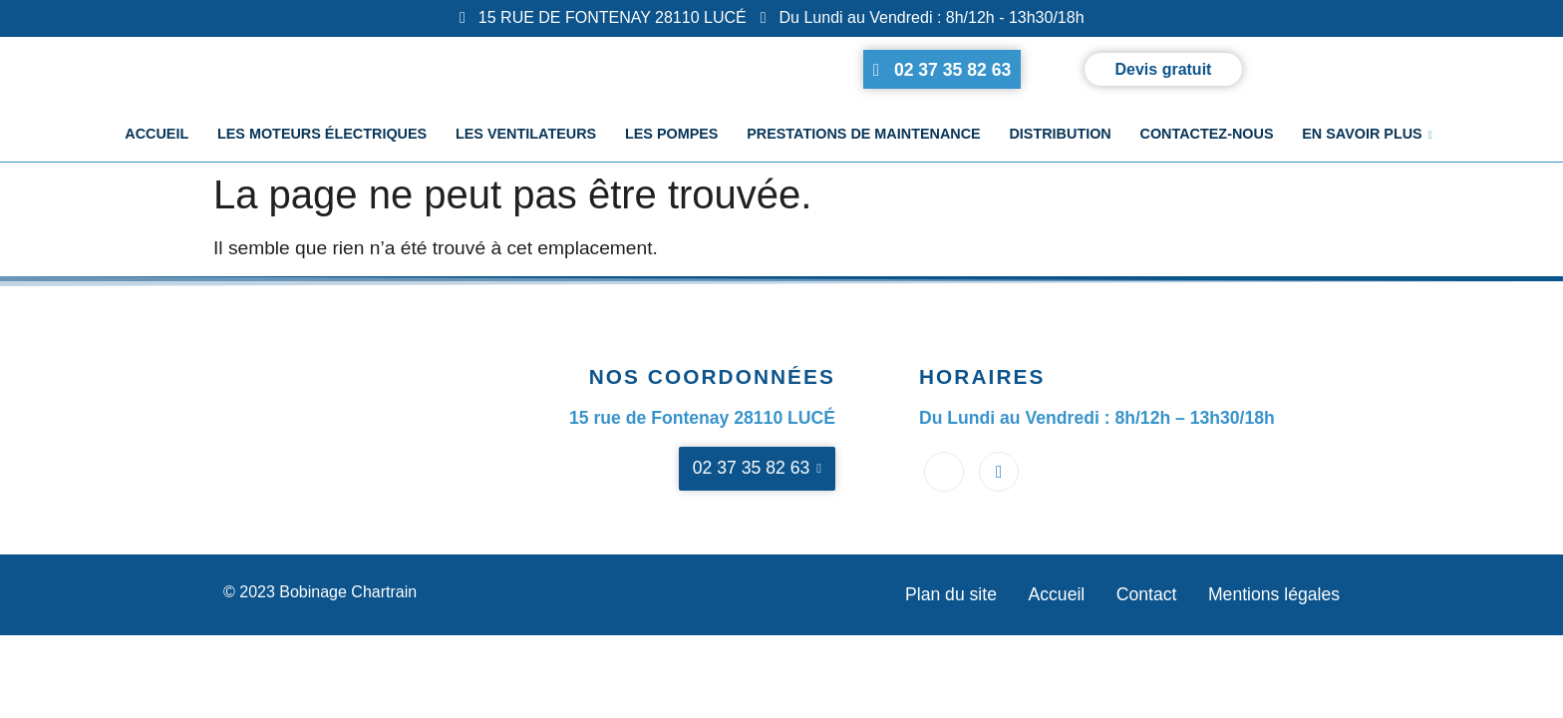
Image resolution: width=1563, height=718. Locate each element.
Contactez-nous (1205, 136)
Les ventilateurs (527, 136)
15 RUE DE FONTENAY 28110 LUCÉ (603, 17)
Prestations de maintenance (864, 136)
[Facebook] (944, 472)
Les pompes (672, 136)
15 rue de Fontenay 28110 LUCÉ (702, 418)
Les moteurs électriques (324, 136)
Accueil (159, 136)
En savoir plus (1365, 136)
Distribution (1058, 136)
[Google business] (999, 472)
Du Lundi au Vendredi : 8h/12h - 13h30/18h (923, 17)
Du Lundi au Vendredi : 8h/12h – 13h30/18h (1097, 418)
